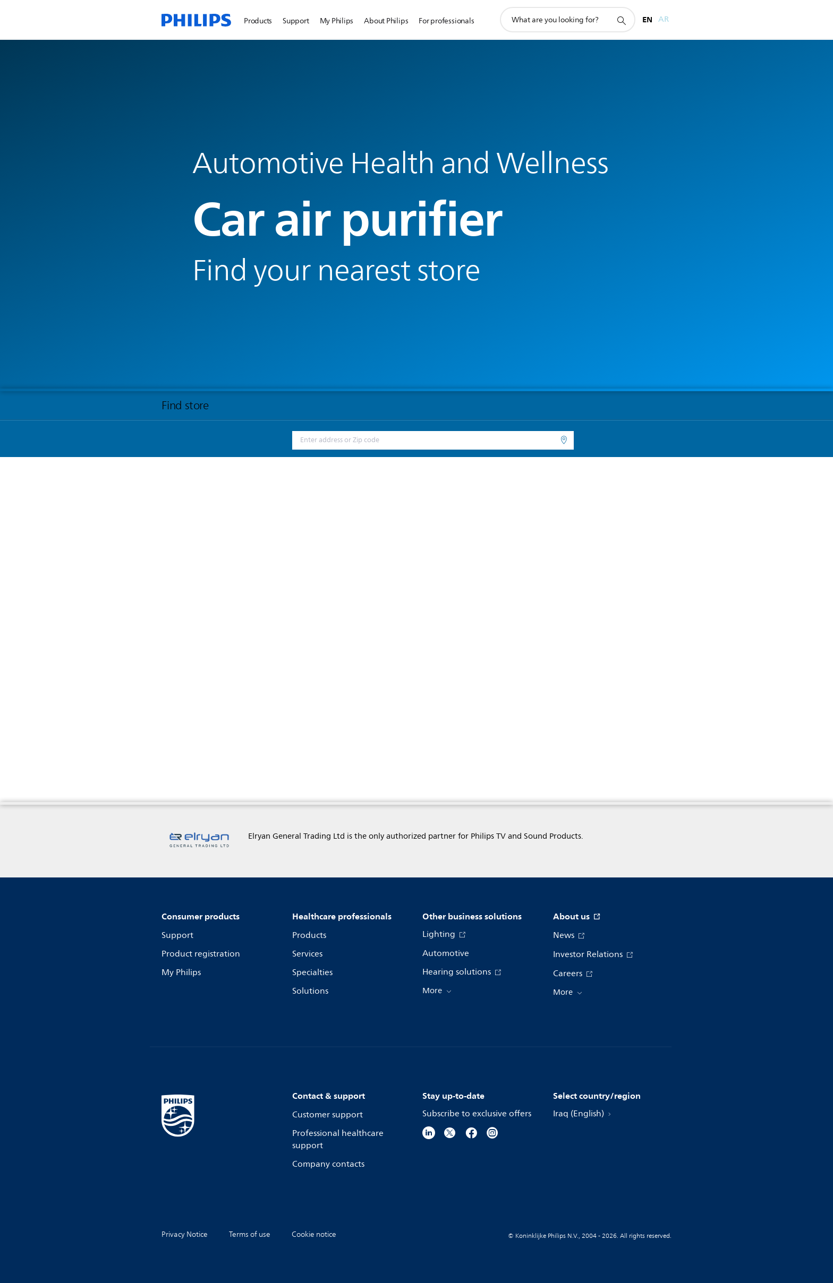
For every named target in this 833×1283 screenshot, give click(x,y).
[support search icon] (621, 20)
